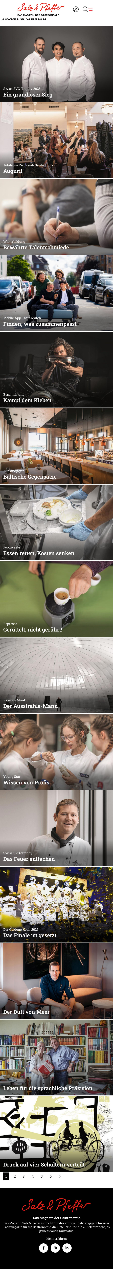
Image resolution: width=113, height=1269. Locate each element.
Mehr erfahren (56, 1239)
